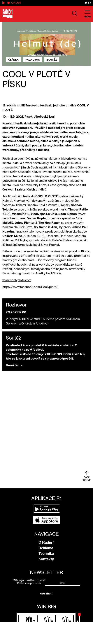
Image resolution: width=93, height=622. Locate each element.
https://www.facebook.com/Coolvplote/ (30, 287)
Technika (46, 553)
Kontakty (46, 559)
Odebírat (46, 593)
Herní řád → (14, 365)
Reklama (45, 548)
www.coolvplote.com (16, 280)
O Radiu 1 (46, 542)
